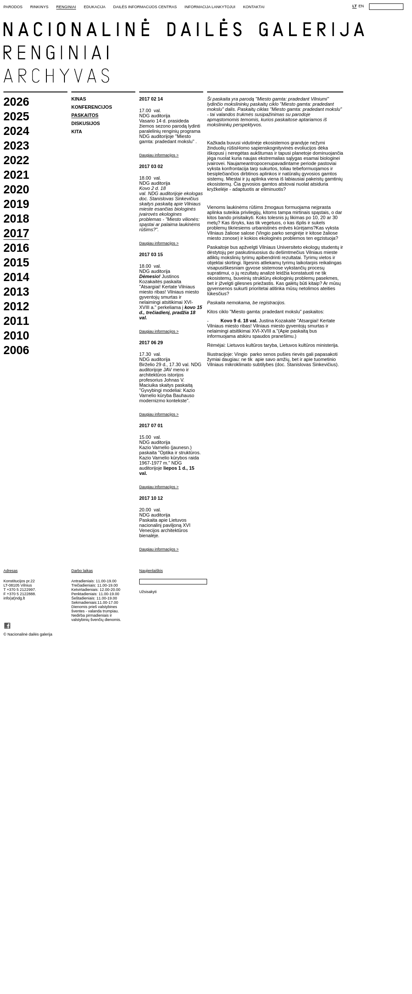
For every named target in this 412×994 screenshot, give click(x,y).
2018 (16, 219)
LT (354, 6)
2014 (16, 277)
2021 (16, 175)
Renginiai (66, 7)
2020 (16, 190)
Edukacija (95, 7)
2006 (16, 350)
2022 (16, 160)
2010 (16, 336)
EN (361, 6)
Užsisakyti (148, 592)
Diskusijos (85, 123)
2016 (16, 248)
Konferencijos (91, 107)
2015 (16, 263)
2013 (16, 292)
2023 (16, 146)
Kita (76, 131)
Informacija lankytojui (209, 7)
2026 (16, 102)
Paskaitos (84, 115)
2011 (16, 321)
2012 (16, 306)
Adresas (10, 571)
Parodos (12, 7)
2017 (16, 234)
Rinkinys (39, 7)
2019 (16, 204)
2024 (16, 131)
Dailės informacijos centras (145, 7)
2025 (16, 116)
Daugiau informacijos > (159, 155)
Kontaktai (254, 7)
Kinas (78, 98)
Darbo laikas (82, 571)
